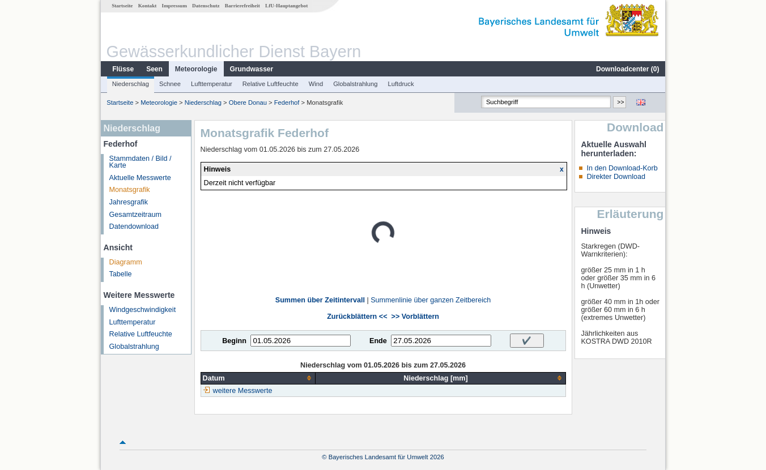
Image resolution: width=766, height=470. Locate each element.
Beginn (234, 341)
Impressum (174, 5)
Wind (316, 83)
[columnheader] (258, 378)
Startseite (122, 5)
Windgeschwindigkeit (142, 310)
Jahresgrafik (128, 202)
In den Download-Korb (621, 168)
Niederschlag (130, 83)
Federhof (287, 102)
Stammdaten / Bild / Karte (140, 162)
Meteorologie (196, 69)
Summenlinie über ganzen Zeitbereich (431, 300)
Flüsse (123, 69)
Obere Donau (248, 102)
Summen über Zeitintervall (320, 300)
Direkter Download (615, 177)
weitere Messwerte (243, 391)
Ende (378, 341)
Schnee (170, 83)
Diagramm (125, 262)
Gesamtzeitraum (135, 215)
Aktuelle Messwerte (140, 178)
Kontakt (147, 5)
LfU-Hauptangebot (286, 5)
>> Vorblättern (415, 317)
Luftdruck (401, 83)
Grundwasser (252, 69)
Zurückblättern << (357, 317)
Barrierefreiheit (242, 5)
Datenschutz (206, 5)
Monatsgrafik (129, 190)
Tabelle (120, 274)
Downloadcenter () (627, 69)
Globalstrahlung (355, 83)
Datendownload (134, 226)
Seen (154, 69)
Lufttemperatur (211, 83)
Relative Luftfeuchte (270, 83)
